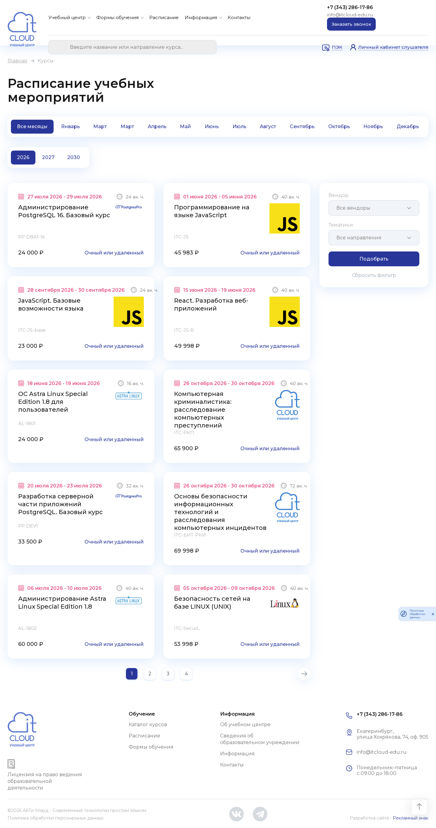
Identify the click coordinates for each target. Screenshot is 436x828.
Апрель (157, 126)
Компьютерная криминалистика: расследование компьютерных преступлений (203, 409)
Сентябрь (302, 126)
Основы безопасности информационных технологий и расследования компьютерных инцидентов (220, 512)
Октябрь (339, 126)
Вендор (338, 195)
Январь (70, 126)
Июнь (212, 126)
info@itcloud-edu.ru (350, 15)
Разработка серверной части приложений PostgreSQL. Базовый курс (60, 504)
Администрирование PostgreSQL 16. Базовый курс (64, 211)
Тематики (341, 225)
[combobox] (374, 208)
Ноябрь (373, 126)
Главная (17, 61)
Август (268, 126)
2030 (73, 157)
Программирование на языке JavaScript (211, 211)
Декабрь (408, 126)
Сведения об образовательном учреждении (259, 739)
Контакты (239, 17)
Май (185, 126)
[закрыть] (433, 613)
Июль (239, 126)
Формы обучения (117, 17)
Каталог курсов (148, 724)
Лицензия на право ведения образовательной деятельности (45, 781)
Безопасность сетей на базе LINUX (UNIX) (212, 602)
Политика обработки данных (417, 614)
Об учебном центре (245, 724)
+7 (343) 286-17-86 (350, 7)
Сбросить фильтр (374, 275)
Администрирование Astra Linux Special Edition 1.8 (62, 602)
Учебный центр (67, 17)
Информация (201, 17)
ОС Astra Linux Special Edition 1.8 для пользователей (53, 401)
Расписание (164, 17)
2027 (48, 157)
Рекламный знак (410, 818)
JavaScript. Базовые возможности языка (51, 304)
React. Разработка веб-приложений (211, 304)
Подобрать (373, 259)
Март (100, 126)
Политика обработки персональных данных (55, 818)
